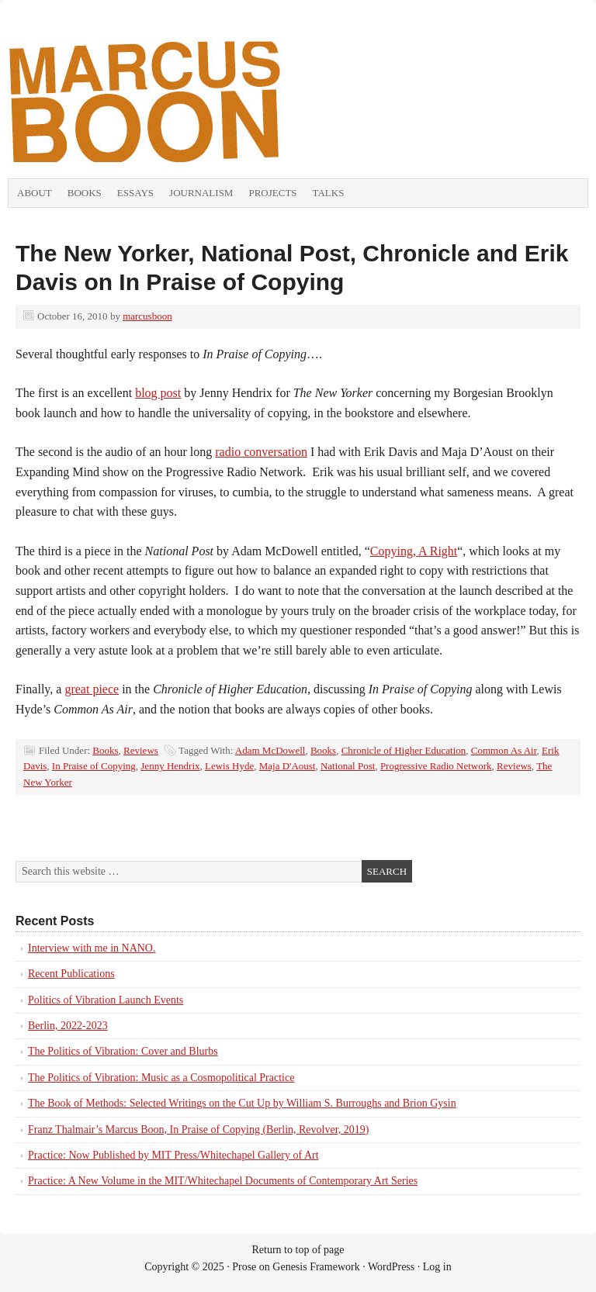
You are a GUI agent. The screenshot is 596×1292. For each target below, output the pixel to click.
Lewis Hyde (229, 766)
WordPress (391, 1267)
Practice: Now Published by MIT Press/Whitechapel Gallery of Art (173, 1155)
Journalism (201, 193)
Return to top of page (298, 1250)
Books (85, 193)
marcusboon (147, 316)
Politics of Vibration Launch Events (105, 1000)
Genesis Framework (315, 1267)
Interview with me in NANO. (91, 948)
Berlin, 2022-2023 (68, 1025)
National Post (348, 766)
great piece (91, 689)
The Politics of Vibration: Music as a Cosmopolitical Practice (161, 1077)
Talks (329, 193)
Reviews (140, 750)
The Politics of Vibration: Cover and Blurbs (123, 1051)
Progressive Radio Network (436, 766)
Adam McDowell (270, 750)
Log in (437, 1267)
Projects (272, 193)
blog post (158, 392)
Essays (135, 193)
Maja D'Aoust (287, 766)
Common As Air (504, 750)
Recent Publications (71, 973)
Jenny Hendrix (169, 766)
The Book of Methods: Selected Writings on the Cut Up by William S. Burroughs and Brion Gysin (242, 1103)
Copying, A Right (413, 551)
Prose (244, 1267)
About (34, 193)
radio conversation (261, 451)
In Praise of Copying (94, 766)
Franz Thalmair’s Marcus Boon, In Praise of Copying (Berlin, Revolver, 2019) (198, 1129)
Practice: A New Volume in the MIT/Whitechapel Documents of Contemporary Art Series (223, 1181)
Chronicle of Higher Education (403, 750)
